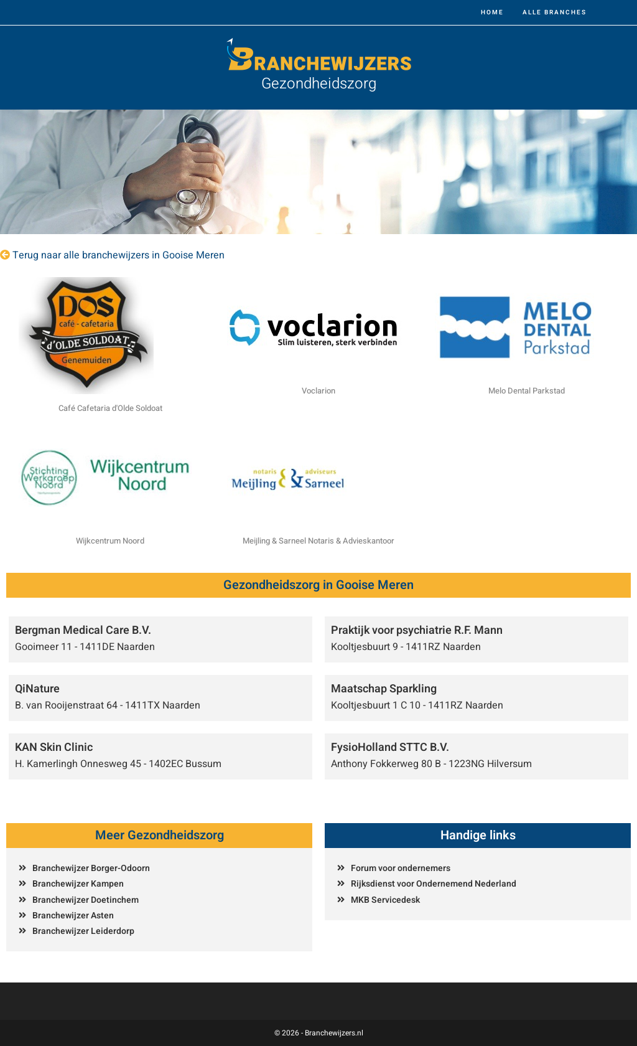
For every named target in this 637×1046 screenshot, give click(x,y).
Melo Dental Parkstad (526, 391)
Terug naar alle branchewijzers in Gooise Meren (118, 255)
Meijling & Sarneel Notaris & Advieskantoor (318, 541)
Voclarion (318, 391)
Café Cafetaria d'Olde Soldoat (110, 408)
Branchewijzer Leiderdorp (83, 931)
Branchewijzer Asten (73, 915)
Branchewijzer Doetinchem (85, 900)
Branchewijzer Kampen (78, 883)
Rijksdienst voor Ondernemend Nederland (433, 883)
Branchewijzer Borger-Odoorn (91, 868)
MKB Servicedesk (385, 900)
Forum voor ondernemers (400, 868)
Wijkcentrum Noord (110, 541)
